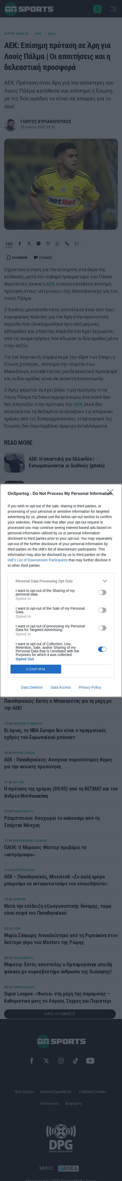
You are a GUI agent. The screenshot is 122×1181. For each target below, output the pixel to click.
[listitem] (61, 581)
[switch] (102, 592)
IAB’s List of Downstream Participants (38, 560)
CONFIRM (35, 669)
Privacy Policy (90, 687)
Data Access (61, 687)
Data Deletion (32, 687)
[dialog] (61, 590)
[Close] (112, 494)
